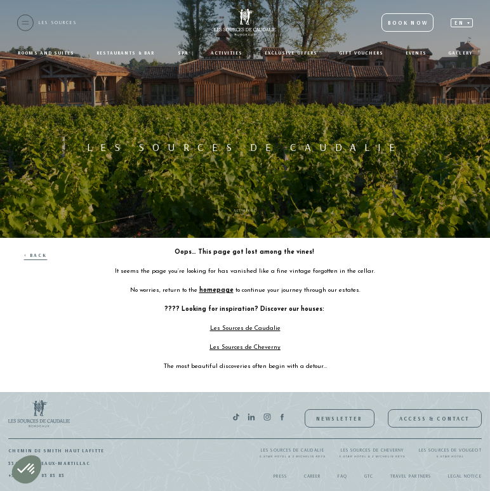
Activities (227, 52)
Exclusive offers (291, 52)
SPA (183, 52)
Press (280, 476)
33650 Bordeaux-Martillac (49, 463)
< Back (36, 255)
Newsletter (339, 418)
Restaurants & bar (126, 52)
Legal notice (465, 476)
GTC (368, 476)
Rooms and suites (46, 52)
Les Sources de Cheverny (373, 453)
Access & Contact (434, 418)
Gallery (460, 52)
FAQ (342, 476)
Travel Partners (410, 476)
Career (312, 476)
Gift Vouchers (361, 52)
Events (416, 52)
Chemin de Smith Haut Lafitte (56, 450)
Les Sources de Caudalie (293, 453)
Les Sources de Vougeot (450, 453)
